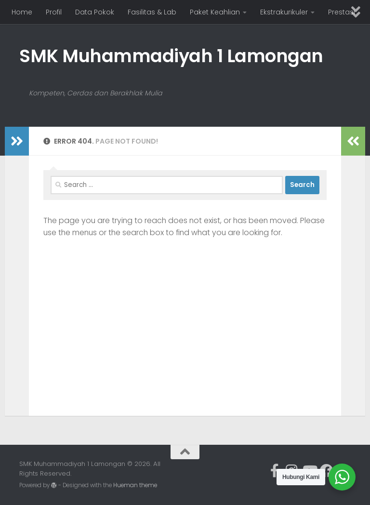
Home (22, 12)
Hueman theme (135, 485)
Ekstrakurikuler (284, 12)
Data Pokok (94, 12)
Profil (54, 12)
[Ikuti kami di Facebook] (326, 471)
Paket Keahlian (215, 12)
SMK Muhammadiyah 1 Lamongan (171, 55)
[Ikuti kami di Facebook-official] (274, 471)
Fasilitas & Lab (152, 12)
